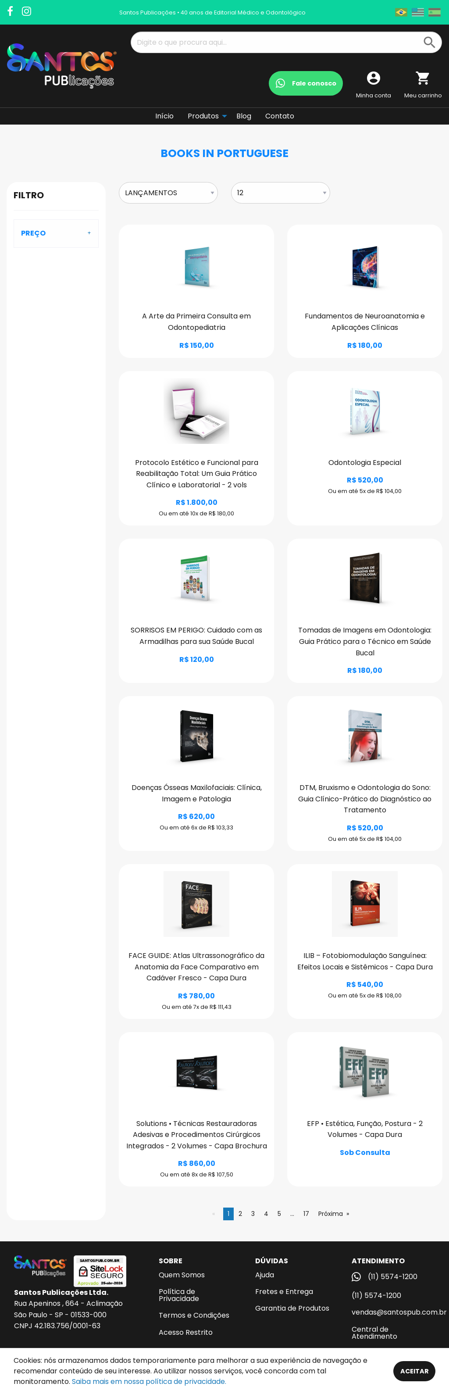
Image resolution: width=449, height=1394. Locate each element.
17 (306, 1213)
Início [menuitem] (164, 116)
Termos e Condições (194, 1315)
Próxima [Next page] (330, 1213)
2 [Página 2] (240, 1213)
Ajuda (264, 1275)
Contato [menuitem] (279, 116)
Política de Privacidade (179, 1295)
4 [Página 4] (266, 1213)
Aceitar (414, 1371)
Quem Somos (182, 1275)
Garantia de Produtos (292, 1308)
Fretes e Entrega (284, 1292)
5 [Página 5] (279, 1213)
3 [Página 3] (253, 1213)
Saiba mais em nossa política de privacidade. (149, 1381)
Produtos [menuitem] (203, 116)
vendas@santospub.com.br (393, 1312)
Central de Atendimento (374, 1332)
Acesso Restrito (186, 1332)
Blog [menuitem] (243, 116)
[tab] (56, 233)
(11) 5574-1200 (376, 1295)
